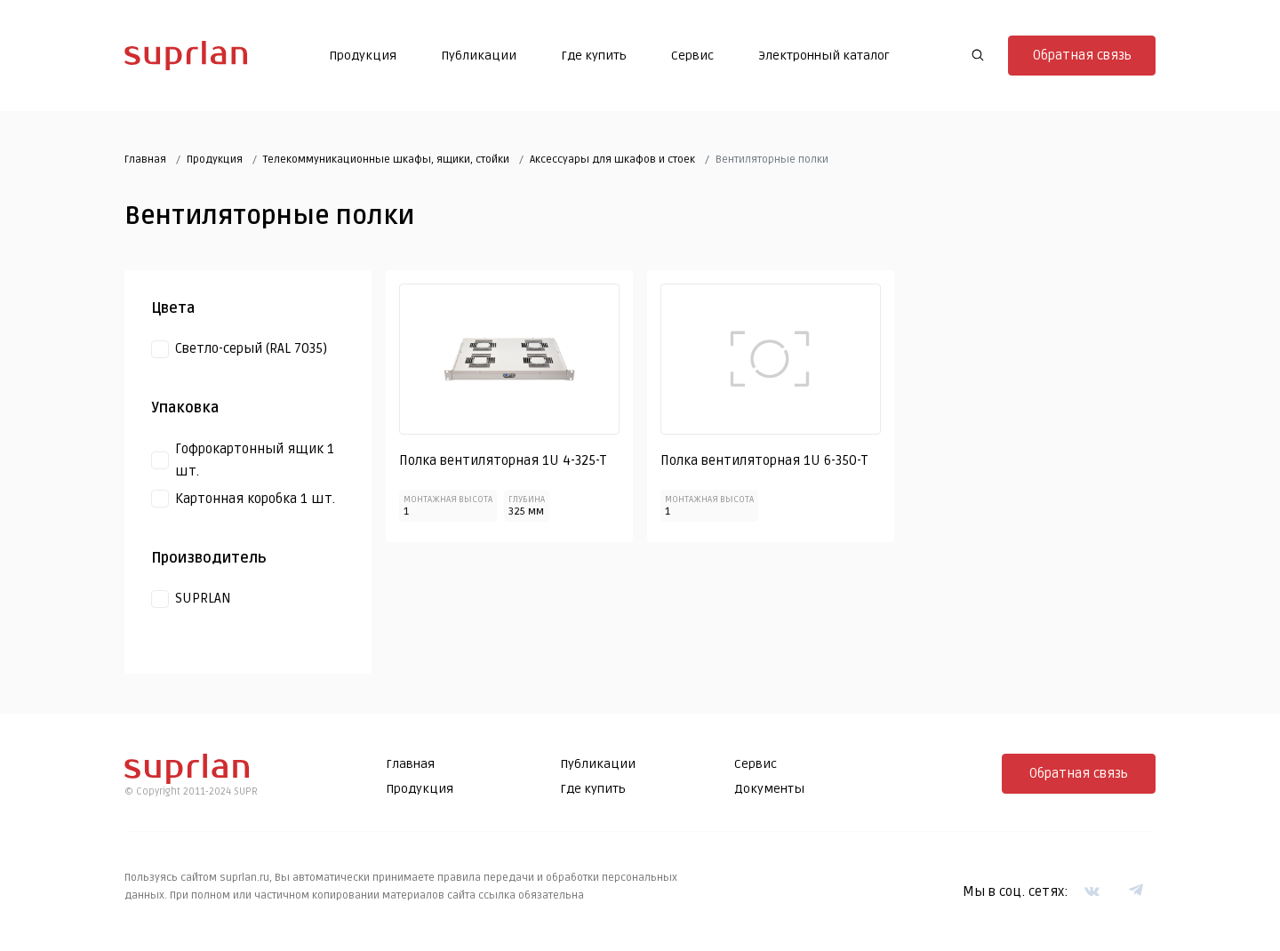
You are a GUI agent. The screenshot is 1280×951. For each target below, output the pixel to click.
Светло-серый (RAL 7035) (251, 348)
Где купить (594, 55)
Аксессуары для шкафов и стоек (612, 159)
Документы (769, 788)
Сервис (692, 55)
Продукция (362, 55)
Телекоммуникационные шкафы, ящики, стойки (386, 159)
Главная (145, 159)
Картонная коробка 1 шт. (255, 499)
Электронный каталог (824, 55)
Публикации (478, 55)
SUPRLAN (203, 598)
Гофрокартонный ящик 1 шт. (254, 460)
